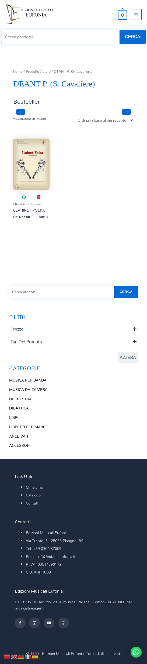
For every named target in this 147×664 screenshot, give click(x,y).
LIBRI (13, 417)
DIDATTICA (19, 408)
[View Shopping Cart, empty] (122, 14)
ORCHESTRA (20, 398)
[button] (136, 652)
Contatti (32, 503)
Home (18, 71)
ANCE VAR (18, 436)
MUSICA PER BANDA (28, 380)
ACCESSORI (19, 445)
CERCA (132, 36)
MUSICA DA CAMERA (28, 389)
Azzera (128, 357)
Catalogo (33, 495)
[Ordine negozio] (104, 120)
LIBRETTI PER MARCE (28, 426)
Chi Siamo (34, 487)
